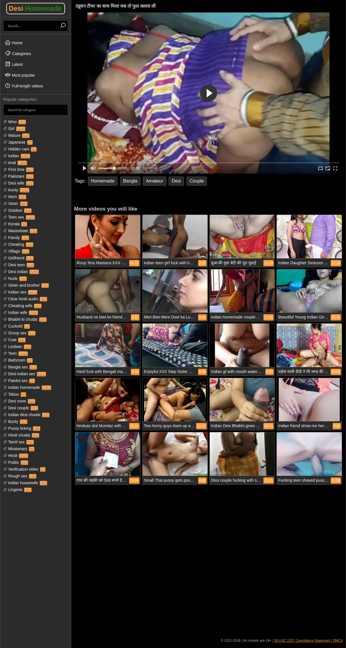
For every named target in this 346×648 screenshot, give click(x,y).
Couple (197, 181)
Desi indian (21, 271)
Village (16, 251)
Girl (14, 128)
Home (13, 42)
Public (15, 462)
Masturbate (20, 230)
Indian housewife (25, 483)
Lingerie (17, 489)
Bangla (130, 181)
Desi (35, 8)
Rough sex (19, 476)
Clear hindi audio (25, 299)
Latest (14, 64)
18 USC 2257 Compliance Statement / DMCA (308, 641)
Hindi (15, 455)
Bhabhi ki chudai (25, 319)
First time (18, 169)
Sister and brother (26, 285)
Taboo (14, 394)
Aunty (16, 190)
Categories (18, 53)
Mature (16, 135)
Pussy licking (21, 428)
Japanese (18, 142)
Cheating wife (22, 305)
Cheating (18, 244)
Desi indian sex (24, 374)
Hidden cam (20, 149)
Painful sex (19, 380)
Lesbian (17, 346)
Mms (14, 121)
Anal (15, 162)
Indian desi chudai (26, 414)
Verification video (24, 469)
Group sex (19, 333)
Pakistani (18, 176)
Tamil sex (18, 442)
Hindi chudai (21, 435)
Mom (14, 196)
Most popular (20, 75)
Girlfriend (18, 258)
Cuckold (16, 326)
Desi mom (19, 401)
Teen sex (19, 217)
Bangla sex (20, 367)
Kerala (15, 224)
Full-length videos (24, 86)
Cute (14, 339)
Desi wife (18, 183)
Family (16, 237)
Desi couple (20, 408)
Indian (16, 156)
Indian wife (20, 312)
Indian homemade (27, 387)
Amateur (154, 181)
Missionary (18, 448)
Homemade (103, 181)
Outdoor (17, 210)
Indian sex (20, 292)
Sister (15, 203)
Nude (15, 278)
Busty (15, 421)
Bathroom (18, 360)
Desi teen (18, 265)
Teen (15, 353)
